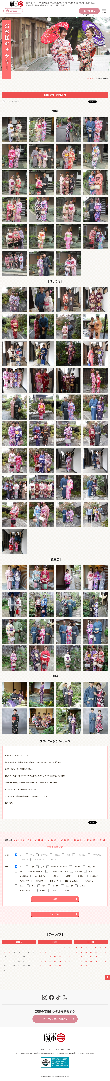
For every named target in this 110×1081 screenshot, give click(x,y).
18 (62, 840)
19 (65, 840)
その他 (67, 891)
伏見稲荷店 (39, 860)
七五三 (22, 886)
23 (78, 840)
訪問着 (68, 876)
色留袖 (82, 886)
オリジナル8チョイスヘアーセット (31, 872)
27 (91, 840)
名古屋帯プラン (40, 876)
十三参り (56, 886)
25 (84, 840)
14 (49, 840)
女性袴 (80, 876)
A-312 (55, 891)
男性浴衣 (39, 881)
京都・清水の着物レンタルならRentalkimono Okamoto (55, 1077)
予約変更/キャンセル (89, 15)
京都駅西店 (24, 860)
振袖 (90, 872)
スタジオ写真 (24, 881)
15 (52, 840)
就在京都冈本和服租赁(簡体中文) (46, 1053)
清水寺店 (44, 855)
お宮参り (43, 891)
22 (75, 840)
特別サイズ (54, 881)
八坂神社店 (81, 855)
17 (58, 840)
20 (68, 840)
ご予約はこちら (89, 10)
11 (39, 840)
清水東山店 (97, 855)
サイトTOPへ (55, 914)
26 (88, 840)
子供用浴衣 (94, 876)
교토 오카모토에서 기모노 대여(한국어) (85, 1053)
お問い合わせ (45, 1049)
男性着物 (78, 872)
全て (21, 855)
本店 (32, 855)
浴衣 (42, 867)
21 (71, 840)
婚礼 (44, 886)
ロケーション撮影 (71, 881)
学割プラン (91, 867)
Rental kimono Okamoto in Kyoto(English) (26, 1053)
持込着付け (89, 881)
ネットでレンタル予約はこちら (55, 1019)
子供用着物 (24, 876)
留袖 (33, 886)
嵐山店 (53, 860)
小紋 (32, 867)
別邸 (68, 855)
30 (101, 840)
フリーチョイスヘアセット (59, 872)
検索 (55, 899)
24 (81, 840)
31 (104, 840)
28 (94, 840)
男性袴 (56, 876)
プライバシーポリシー (61, 1049)
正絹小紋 (69, 886)
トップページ (90, 79)
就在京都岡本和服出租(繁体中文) (65, 1053)
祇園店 (57, 855)
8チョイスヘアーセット (59, 867)
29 (97, 840)
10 (36, 840)
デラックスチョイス (26, 891)
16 (55, 840)
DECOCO (77, 867)
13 (45, 840)
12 (42, 840)
